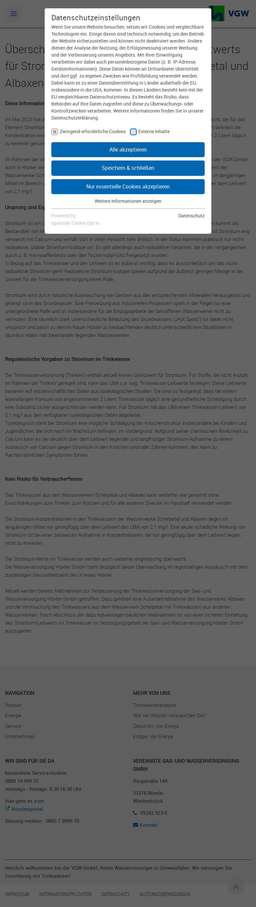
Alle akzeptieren (128, 149)
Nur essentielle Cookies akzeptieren (128, 186)
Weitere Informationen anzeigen (128, 201)
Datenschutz (191, 215)
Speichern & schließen (128, 167)
